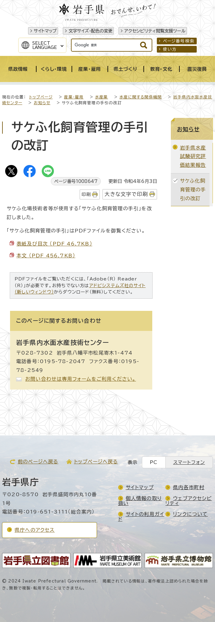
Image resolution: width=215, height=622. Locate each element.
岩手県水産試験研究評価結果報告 (193, 156)
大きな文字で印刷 (126, 194)
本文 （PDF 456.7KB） (45, 255)
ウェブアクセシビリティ (188, 501)
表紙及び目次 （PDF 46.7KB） (54, 243)
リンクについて (190, 514)
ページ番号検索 (178, 41)
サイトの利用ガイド (141, 516)
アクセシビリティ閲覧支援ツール (154, 31)
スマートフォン (189, 462)
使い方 (170, 49)
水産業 (101, 97)
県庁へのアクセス (35, 529)
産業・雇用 (73, 97)
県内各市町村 (188, 487)
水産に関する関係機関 (140, 97)
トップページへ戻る (96, 461)
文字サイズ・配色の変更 (90, 31)
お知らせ (42, 103)
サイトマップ (45, 31)
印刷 (86, 194)
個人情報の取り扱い (140, 501)
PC (153, 462)
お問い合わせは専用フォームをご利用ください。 (80, 378)
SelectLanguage (44, 45)
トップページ (41, 97)
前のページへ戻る (38, 461)
